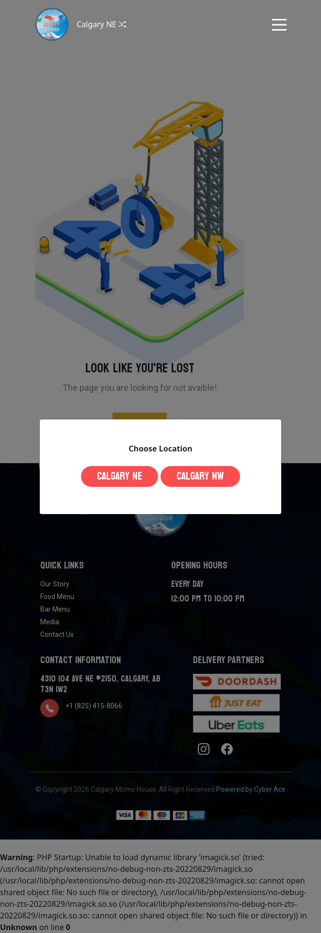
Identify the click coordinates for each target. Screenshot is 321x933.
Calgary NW (200, 476)
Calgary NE (119, 476)
